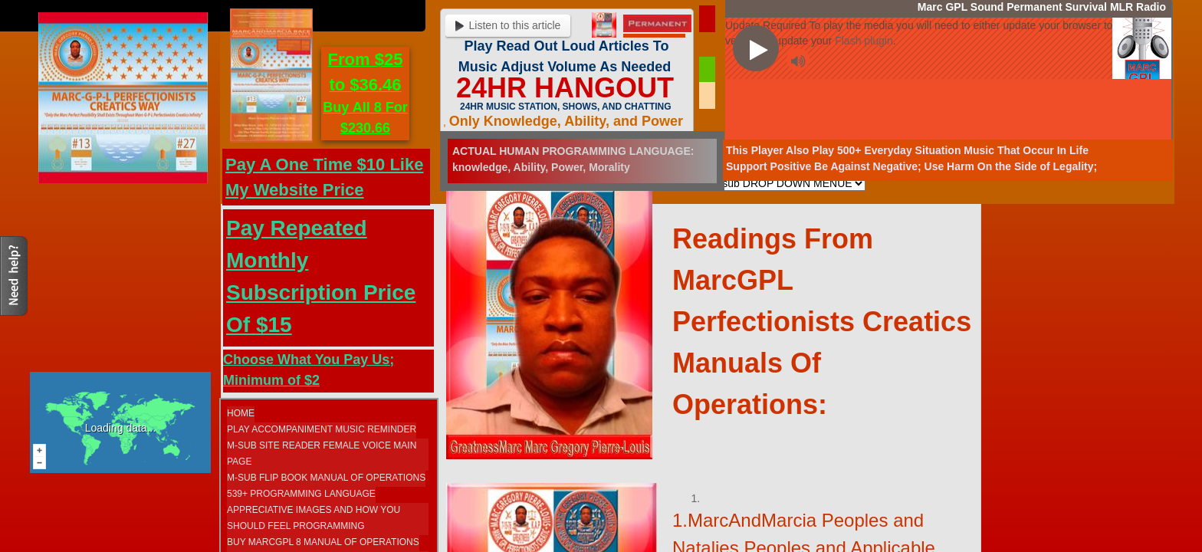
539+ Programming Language (301, 493)
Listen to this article (508, 25)
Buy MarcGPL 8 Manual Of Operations (323, 542)
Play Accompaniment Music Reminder (321, 429)
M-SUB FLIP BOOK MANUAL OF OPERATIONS (326, 477)
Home (241, 413)
